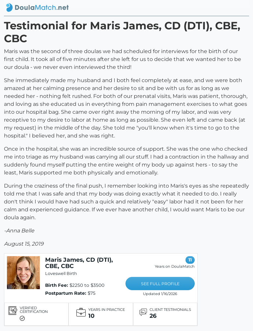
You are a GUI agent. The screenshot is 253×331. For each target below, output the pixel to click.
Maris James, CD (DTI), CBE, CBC (79, 262)
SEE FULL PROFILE (160, 283)
